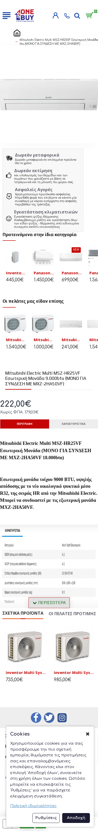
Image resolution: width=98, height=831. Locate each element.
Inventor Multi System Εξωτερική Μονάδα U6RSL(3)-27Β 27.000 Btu (74, 672)
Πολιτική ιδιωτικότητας (33, 806)
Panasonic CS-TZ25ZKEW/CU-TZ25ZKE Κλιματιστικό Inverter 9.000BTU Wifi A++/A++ (72, 272)
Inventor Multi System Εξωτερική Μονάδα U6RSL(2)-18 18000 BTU (26, 672)
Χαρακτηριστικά (73, 424)
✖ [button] (87, 734)
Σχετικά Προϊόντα (22, 613)
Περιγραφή (24, 424)
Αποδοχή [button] (76, 818)
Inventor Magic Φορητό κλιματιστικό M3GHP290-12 (16, 272)
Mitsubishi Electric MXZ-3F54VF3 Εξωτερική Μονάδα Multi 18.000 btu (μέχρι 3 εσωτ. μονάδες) (16, 339)
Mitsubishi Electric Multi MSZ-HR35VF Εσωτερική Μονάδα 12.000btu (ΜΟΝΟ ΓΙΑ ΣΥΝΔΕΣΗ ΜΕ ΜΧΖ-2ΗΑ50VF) (72, 339)
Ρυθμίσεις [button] (46, 818)
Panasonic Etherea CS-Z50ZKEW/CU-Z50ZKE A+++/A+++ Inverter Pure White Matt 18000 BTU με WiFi (44, 272)
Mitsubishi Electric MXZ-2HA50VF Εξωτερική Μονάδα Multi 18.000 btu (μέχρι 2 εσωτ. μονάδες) (44, 339)
